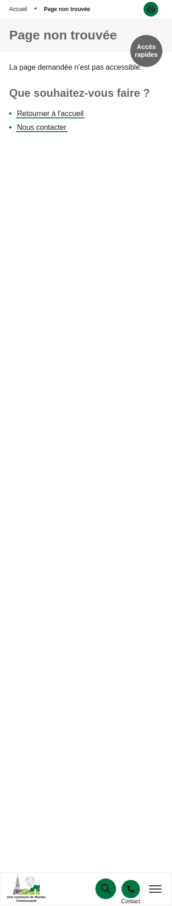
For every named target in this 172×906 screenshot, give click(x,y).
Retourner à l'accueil (50, 113)
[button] (151, 9)
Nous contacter (42, 127)
